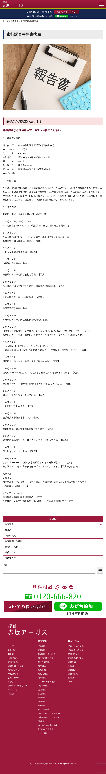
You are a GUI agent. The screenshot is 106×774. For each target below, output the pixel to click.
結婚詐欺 (42, 670)
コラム (71, 681)
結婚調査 (42, 650)
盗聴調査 (42, 689)
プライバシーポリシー (17, 685)
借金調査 (42, 677)
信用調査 (42, 701)
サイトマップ (14, 689)
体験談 (71, 666)
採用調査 (42, 697)
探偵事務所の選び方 (76, 658)
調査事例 (14, 21)
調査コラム (73, 674)
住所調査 (42, 693)
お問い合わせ (11, 547)
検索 (5, 565)
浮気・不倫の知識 (76, 646)
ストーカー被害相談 (46, 681)
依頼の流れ (10, 535)
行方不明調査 (44, 662)
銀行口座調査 (44, 709)
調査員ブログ (74, 670)
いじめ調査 (43, 685)
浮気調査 (42, 646)
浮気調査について (76, 650)
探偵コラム (10, 552)
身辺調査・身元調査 (46, 654)
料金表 (8, 530)
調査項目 (12, 650)
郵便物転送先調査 (45, 729)
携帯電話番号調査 (45, 658)
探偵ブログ (10, 558)
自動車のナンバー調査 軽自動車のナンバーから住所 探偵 (49, 717)
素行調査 (42, 666)
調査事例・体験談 (13, 541)
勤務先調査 (43, 674)
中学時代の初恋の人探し (48, 725)
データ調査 (43, 733)
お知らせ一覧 (14, 677)
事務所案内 (13, 674)
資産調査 (42, 705)
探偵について (74, 654)
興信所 (11, 693)
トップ (5, 21)
